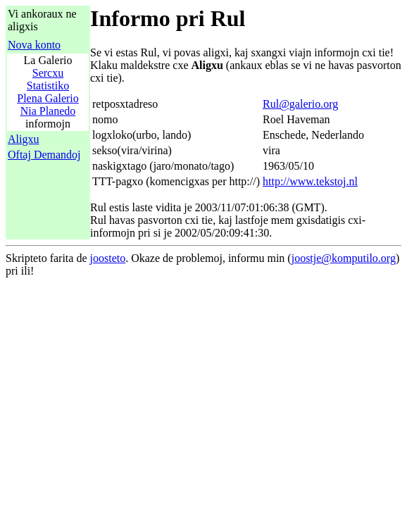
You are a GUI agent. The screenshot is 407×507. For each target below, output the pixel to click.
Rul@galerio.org (300, 104)
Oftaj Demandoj (44, 155)
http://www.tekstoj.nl (310, 181)
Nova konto (34, 45)
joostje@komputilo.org (344, 258)
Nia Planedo (48, 111)
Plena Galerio (48, 98)
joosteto (108, 258)
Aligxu (23, 139)
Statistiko (48, 86)
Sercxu (47, 73)
